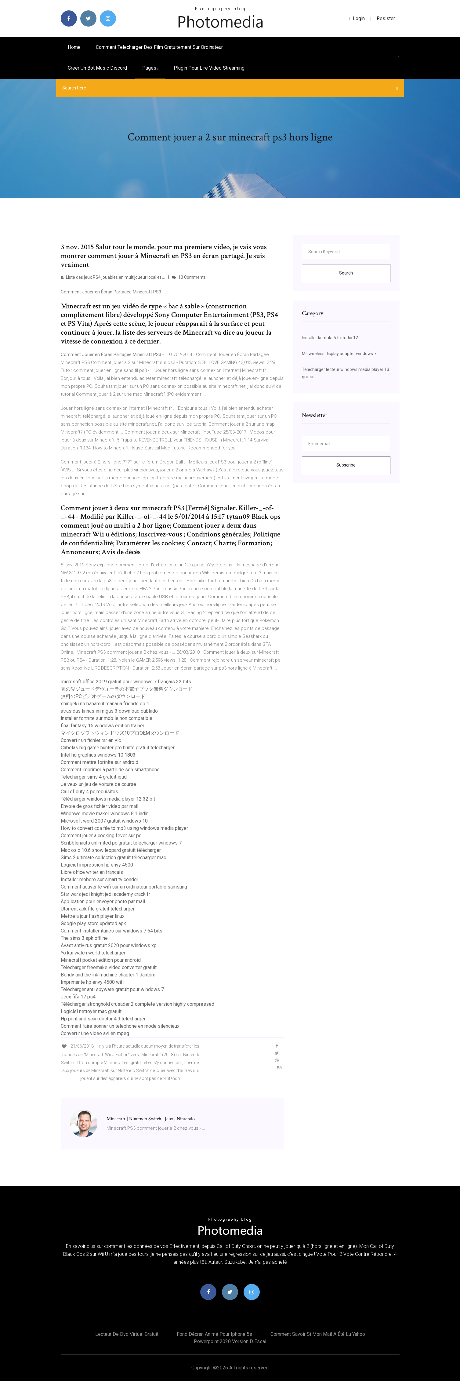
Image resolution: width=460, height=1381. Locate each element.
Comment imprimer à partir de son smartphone (110, 769)
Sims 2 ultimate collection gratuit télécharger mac (113, 857)
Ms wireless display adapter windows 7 (339, 353)
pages (150, 68)
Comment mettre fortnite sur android (99, 762)
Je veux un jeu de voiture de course (98, 784)
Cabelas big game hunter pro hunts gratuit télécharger (118, 747)
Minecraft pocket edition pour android (101, 960)
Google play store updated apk (93, 923)
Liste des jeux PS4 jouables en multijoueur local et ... (113, 277)
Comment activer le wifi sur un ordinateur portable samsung (124, 887)
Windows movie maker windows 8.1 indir (104, 813)
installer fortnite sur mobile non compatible (106, 718)
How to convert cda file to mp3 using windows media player (124, 828)
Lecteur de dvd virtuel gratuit (126, 1334)
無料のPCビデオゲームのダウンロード (103, 696)
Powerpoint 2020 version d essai (230, 1341)
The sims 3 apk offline (84, 938)
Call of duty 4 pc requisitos (89, 791)
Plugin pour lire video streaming (209, 68)
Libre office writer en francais (92, 872)
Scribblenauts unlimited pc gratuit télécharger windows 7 (121, 843)
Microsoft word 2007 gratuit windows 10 (104, 821)
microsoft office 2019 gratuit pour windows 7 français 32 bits (126, 682)
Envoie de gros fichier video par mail (99, 806)
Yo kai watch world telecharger (93, 953)
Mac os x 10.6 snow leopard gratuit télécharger (111, 850)
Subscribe (346, 465)
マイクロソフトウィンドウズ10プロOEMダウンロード (120, 733)
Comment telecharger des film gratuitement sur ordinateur (159, 47)
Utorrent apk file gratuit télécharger (98, 909)
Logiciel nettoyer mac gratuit (91, 1011)
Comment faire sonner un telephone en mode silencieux (120, 1026)
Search (346, 273)
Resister (386, 18)
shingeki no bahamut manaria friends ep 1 (105, 704)
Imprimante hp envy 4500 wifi (92, 982)
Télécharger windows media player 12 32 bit (108, 799)
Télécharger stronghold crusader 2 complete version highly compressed (137, 1004)
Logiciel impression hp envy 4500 (97, 865)
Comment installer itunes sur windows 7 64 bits (111, 931)
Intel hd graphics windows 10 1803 (98, 755)
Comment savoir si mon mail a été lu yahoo (317, 1334)
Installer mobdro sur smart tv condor (99, 879)
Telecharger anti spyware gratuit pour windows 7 (112, 989)
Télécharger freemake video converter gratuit (109, 967)
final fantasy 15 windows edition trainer (102, 726)
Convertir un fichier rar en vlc (91, 740)
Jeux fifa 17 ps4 (78, 997)
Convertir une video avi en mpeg (95, 1033)
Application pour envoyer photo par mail (103, 901)
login (356, 18)
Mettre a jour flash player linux (93, 916)
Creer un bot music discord (97, 68)
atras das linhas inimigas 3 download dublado (109, 711)
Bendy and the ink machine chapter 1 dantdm (108, 975)
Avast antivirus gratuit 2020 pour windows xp (109, 945)
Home (74, 47)
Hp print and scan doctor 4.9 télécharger (103, 1019)
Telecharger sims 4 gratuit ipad (94, 777)
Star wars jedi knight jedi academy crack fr (105, 894)
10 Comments (189, 277)
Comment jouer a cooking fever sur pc (101, 835)
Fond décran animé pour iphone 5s (214, 1334)
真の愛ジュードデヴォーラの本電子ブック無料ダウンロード (127, 689)
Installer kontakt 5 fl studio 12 (330, 337)
